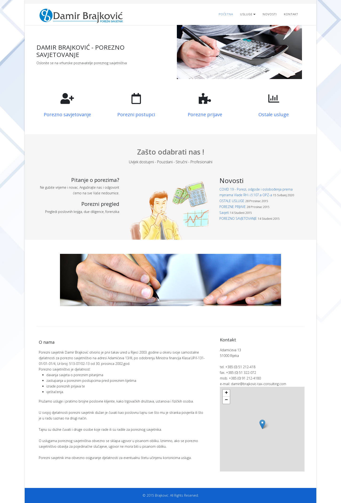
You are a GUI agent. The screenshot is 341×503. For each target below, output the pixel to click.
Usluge (246, 14)
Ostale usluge (273, 114)
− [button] (226, 400)
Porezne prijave (205, 114)
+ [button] (226, 393)
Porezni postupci (136, 114)
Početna (226, 14)
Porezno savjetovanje (67, 114)
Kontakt (291, 14)
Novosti (270, 14)
